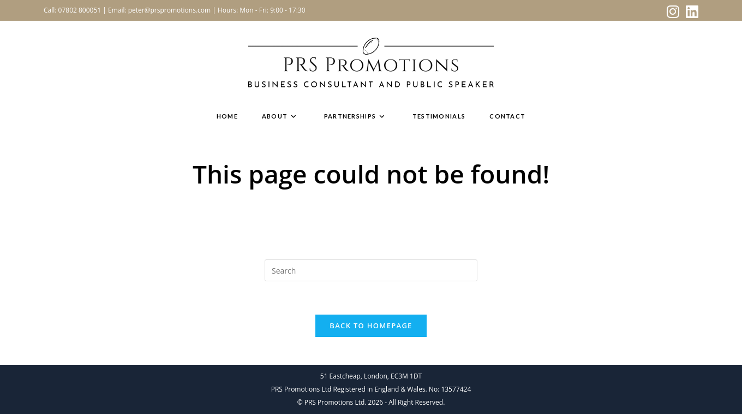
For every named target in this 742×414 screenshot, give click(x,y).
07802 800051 (79, 10)
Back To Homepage (371, 325)
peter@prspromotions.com (169, 10)
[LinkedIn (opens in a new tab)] (690, 12)
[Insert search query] (371, 270)
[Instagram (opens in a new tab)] (673, 12)
